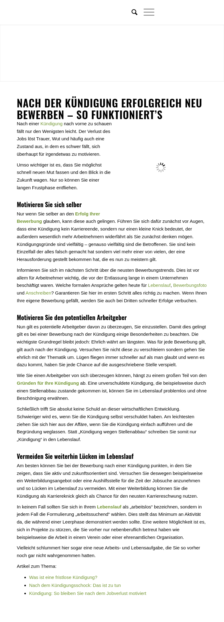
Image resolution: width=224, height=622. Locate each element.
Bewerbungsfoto (189, 285)
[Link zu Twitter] (174, 12)
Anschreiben (38, 292)
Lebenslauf (159, 285)
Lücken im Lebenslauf (106, 456)
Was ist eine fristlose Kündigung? (63, 577)
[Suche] (131, 12)
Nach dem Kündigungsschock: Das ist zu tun (75, 585)
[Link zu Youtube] (202, 12)
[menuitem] (131, 12)
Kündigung (51, 123)
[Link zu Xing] (193, 12)
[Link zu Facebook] (184, 12)
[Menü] (145, 12)
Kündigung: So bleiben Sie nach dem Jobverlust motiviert (87, 593)
